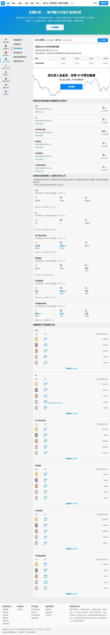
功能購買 (20, 609)
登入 (95, 3)
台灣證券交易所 (96, 609)
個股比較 (5, 618)
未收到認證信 (35, 609)
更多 (38, 3)
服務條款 (48, 609)
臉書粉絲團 (34, 618)
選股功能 (5, 612)
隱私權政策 (49, 612)
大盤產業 (5, 615)
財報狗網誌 (6, 624)
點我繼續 (55, 27)
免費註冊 (103, 3)
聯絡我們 (34, 612)
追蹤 (102, 40)
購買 (32, 3)
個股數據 (5, 609)
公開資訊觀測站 (85, 609)
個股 (8, 3)
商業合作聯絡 (35, 615)
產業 (20, 3)
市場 (27, 3)
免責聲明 (48, 615)
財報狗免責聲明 (78, 621)
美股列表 (5, 621)
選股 (14, 3)
